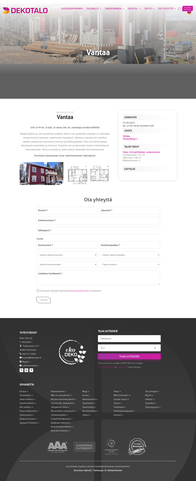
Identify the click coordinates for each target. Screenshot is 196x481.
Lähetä (43, 300)
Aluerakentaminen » (60, 430)
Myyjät (25, 361)
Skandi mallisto (28, 403)
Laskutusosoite (29, 365)
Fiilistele (133, 9)
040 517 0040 (29, 354)
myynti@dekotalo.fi (31, 357)
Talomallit (92, 9)
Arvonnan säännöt (82, 470)
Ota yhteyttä (165, 9)
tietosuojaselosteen (79, 290)
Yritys (148, 9)
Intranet (118, 415)
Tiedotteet (120, 407)
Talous (118, 403)
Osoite (39, 238)
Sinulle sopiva (121, 399)
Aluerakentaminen (72, 9)
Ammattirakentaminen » (62, 426)
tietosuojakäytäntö (106, 367)
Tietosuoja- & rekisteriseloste (107, 470)
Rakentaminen (113, 9)
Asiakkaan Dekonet (60, 423)
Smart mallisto (27, 399)
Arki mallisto (26, 407)
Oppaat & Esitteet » (29, 423)
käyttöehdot (122, 367)
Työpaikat (150, 403)
